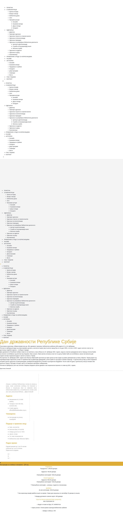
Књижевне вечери (18, 24)
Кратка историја (13, 11)
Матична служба (17, 48)
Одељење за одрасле (15, 50)
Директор (12, 32)
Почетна (10, 7)
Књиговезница (13, 54)
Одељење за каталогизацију (17, 38)
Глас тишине (11, 77)
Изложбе (15, 22)
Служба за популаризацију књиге (22, 46)
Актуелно (10, 60)
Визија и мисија (13, 13)
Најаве (9, 58)
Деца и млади (16, 26)
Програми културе (14, 20)
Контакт (9, 79)
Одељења (10, 30)
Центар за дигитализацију (20, 44)
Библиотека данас (14, 15)
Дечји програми (13, 71)
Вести (11, 75)
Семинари (12, 73)
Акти (10, 17)
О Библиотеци (12, 9)
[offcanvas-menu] (3, 157)
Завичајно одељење (15, 34)
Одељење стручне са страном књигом (20, 36)
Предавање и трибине (15, 66)
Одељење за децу (14, 52)
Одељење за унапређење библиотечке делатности (23, 42)
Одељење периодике (15, 40)
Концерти (15, 28)
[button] (50, 81)
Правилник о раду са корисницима (19, 56)
